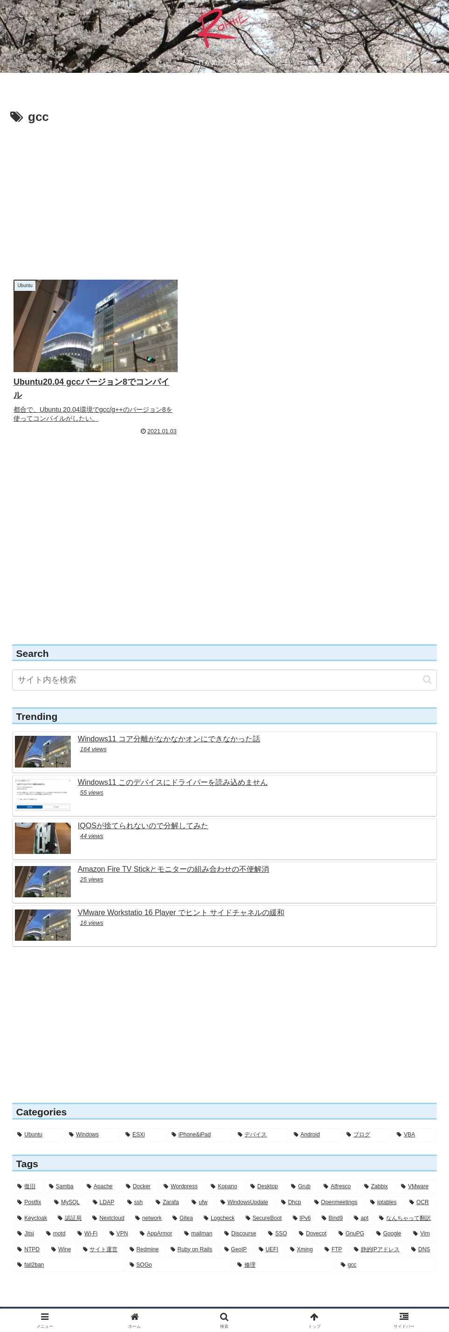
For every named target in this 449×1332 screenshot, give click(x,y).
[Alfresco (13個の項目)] (338, 1171)
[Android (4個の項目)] (315, 1119)
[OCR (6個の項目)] (420, 1186)
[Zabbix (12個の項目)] (377, 1171)
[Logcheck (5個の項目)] (220, 1202)
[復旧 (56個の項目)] (27, 1171)
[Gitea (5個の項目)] (183, 1202)
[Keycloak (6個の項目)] (32, 1202)
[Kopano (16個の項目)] (225, 1171)
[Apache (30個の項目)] (101, 1171)
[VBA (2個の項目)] (414, 1119)
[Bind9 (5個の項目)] (333, 1202)
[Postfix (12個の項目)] (30, 1186)
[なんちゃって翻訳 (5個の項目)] (405, 1202)
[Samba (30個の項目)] (63, 1171)
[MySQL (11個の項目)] (68, 1186)
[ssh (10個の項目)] (136, 1186)
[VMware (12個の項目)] (416, 1171)
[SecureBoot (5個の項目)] (264, 1202)
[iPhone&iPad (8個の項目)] (199, 1119)
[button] (427, 663)
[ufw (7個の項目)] (200, 1186)
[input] (224, 663)
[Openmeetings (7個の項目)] (337, 1186)
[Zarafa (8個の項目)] (169, 1186)
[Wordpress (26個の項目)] (182, 1171)
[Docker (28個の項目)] (140, 1171)
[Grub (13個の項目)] (302, 1171)
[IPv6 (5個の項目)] (302, 1202)
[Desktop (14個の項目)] (265, 1171)
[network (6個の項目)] (148, 1202)
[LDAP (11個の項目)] (105, 1186)
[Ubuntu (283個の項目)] (38, 1119)
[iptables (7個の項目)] (384, 1186)
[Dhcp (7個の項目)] (292, 1186)
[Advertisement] (224, 198)
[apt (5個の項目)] (361, 1202)
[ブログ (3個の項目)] (366, 1119)
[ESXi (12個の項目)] (143, 1119)
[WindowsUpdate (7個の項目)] (245, 1186)
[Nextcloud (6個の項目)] (108, 1202)
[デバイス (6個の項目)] (261, 1119)
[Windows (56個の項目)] (92, 1119)
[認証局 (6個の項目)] (70, 1202)
